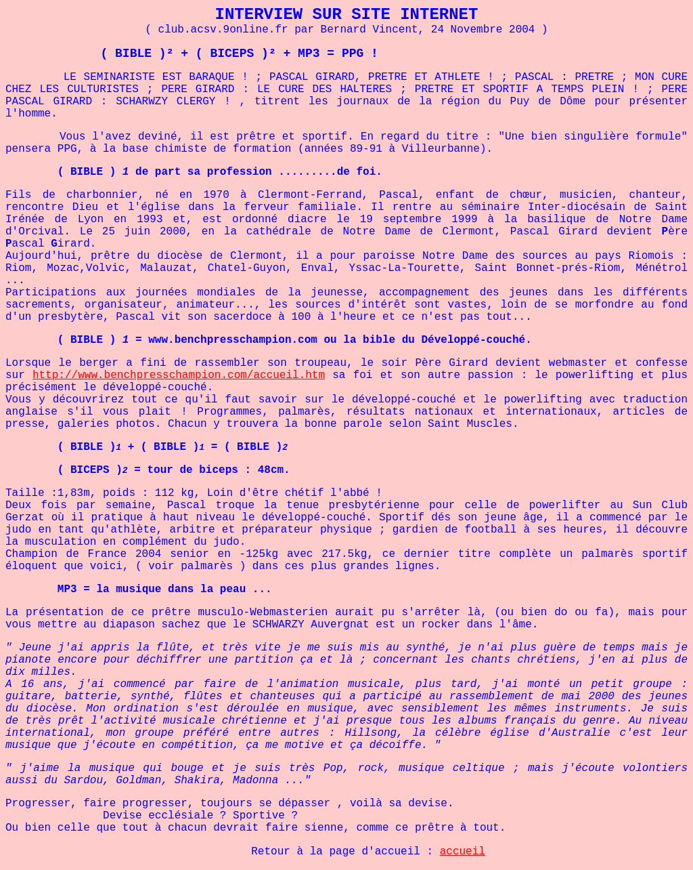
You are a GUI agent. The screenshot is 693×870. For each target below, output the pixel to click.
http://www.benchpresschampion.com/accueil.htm (178, 375)
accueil (462, 853)
